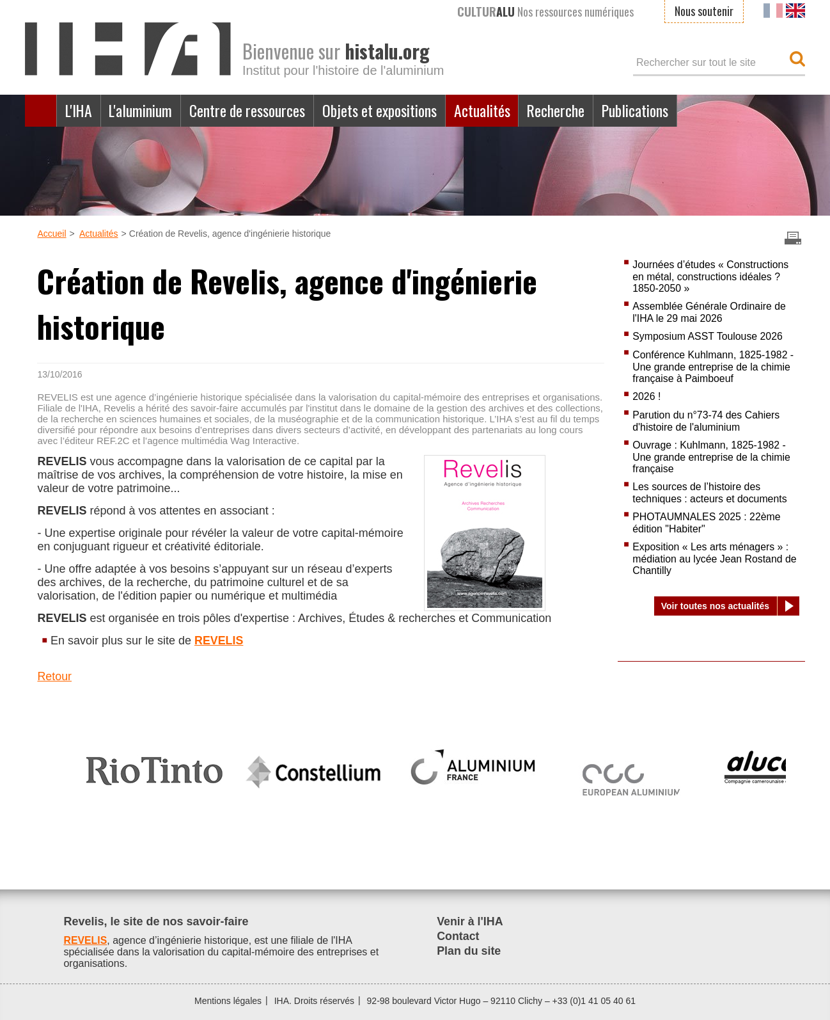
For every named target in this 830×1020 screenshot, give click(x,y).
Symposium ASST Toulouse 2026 (708, 336)
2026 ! (646, 396)
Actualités (488, 110)
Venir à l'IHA (470, 921)
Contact (458, 936)
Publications (643, 110)
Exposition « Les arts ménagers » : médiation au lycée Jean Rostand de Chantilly (715, 558)
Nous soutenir (704, 11)
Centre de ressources (250, 110)
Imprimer (793, 238)
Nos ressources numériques (545, 11)
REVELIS (219, 640)
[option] (154, 765)
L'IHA (79, 110)
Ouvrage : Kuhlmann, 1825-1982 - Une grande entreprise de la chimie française (712, 457)
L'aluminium (143, 110)
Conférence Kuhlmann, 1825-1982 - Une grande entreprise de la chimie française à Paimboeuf (713, 366)
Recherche (563, 110)
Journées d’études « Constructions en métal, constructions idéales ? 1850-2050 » (711, 276)
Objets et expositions (384, 110)
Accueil (41, 111)
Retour (54, 676)
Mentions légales (228, 1001)
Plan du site (469, 950)
